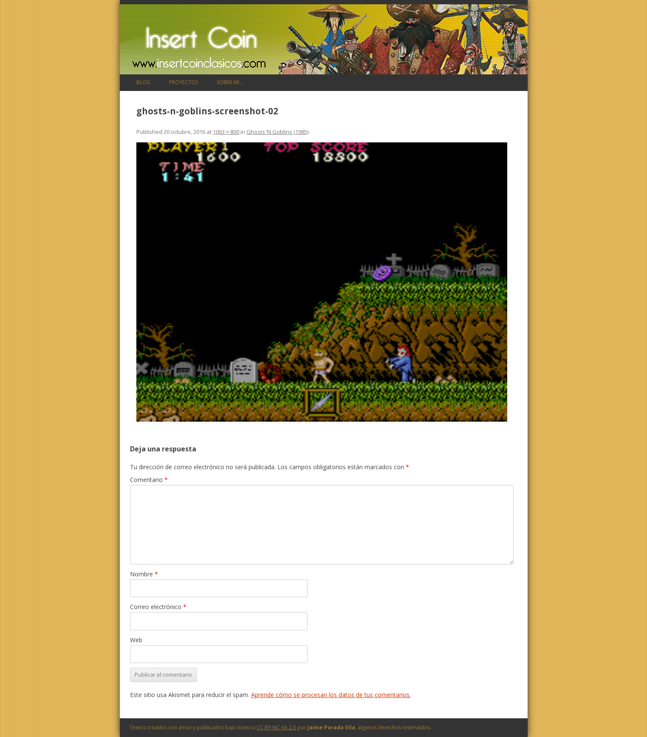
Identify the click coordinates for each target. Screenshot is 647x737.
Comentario (149, 480)
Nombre (144, 574)
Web (136, 640)
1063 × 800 (226, 132)
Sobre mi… (230, 82)
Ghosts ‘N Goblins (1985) (277, 132)
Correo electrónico (158, 607)
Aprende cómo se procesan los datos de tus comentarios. (331, 695)
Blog (143, 82)
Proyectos (183, 82)
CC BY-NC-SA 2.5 (276, 727)
